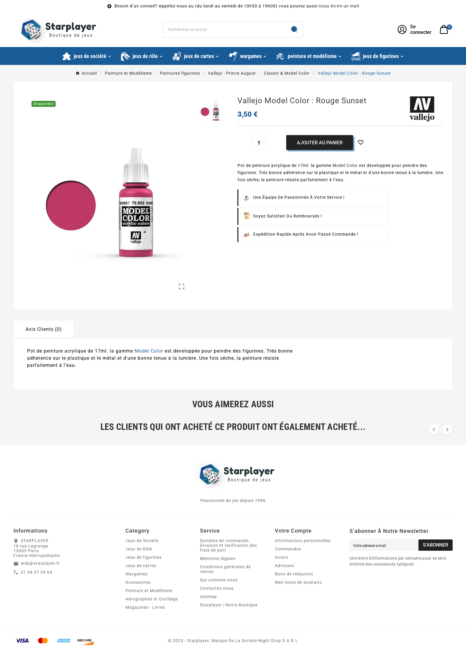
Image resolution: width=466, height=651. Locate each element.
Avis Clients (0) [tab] (44, 329)
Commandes (288, 549)
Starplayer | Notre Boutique (229, 605)
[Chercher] (225, 29)
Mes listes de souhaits (298, 582)
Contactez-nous (217, 588)
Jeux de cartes (140, 565)
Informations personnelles (302, 540)
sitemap (208, 596)
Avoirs (281, 557)
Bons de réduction (294, 574)
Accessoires (138, 582)
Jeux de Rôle (138, 549)
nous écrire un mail (339, 6)
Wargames (136, 574)
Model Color (345, 165)
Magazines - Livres (145, 607)
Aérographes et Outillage (151, 599)
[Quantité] (259, 142)
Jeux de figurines (143, 557)
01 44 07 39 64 (36, 572)
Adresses (284, 565)
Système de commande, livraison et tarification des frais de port (228, 545)
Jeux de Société (141, 540)
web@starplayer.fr (40, 563)
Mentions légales (218, 558)
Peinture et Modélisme (148, 590)
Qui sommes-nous (219, 580)
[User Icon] (415, 29)
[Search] (294, 29)
